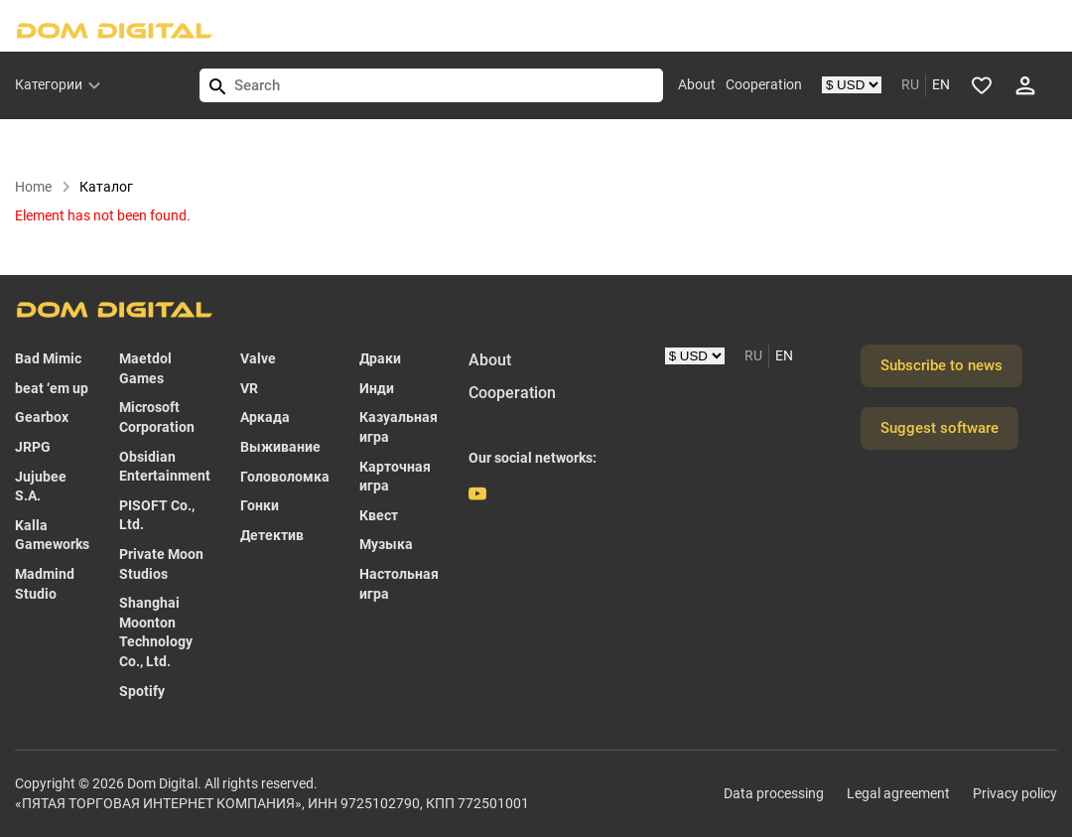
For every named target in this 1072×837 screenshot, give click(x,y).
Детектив (272, 535)
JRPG (33, 447)
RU (910, 84)
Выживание (280, 447)
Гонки (259, 505)
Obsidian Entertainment (164, 467)
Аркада (265, 417)
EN (941, 84)
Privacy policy (1015, 793)
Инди (376, 388)
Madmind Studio (44, 584)
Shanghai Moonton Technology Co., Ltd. (156, 632)
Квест (378, 515)
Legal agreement (898, 793)
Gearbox (41, 417)
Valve (258, 358)
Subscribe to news (941, 365)
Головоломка (285, 477)
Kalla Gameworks (52, 535)
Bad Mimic (48, 358)
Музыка (386, 544)
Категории (48, 84)
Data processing (774, 793)
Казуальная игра (398, 427)
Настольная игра (399, 584)
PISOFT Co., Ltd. (157, 515)
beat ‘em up (51, 388)
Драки (380, 358)
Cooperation (764, 84)
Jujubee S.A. (41, 486)
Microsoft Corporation (157, 417)
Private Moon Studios (161, 564)
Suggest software (939, 428)
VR (249, 388)
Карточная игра (395, 476)
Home (43, 187)
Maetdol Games (145, 368)
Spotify (142, 691)
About (697, 84)
